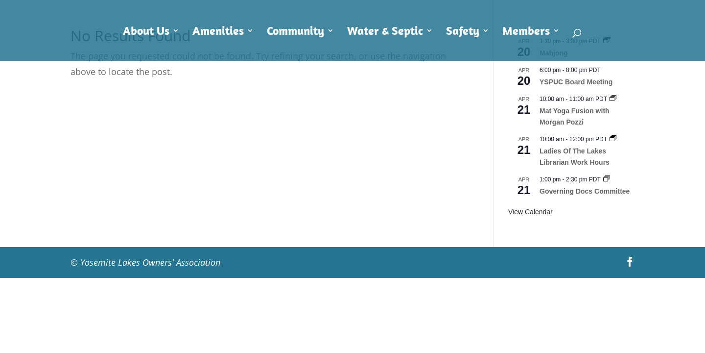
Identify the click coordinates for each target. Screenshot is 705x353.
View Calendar (530, 212)
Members (526, 32)
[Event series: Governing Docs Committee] (606, 179)
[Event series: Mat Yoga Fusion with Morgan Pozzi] (613, 99)
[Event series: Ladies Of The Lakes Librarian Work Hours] (613, 139)
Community (295, 32)
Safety (462, 32)
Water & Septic (385, 32)
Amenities (218, 32)
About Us (146, 32)
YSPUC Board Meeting (576, 82)
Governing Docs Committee (585, 191)
